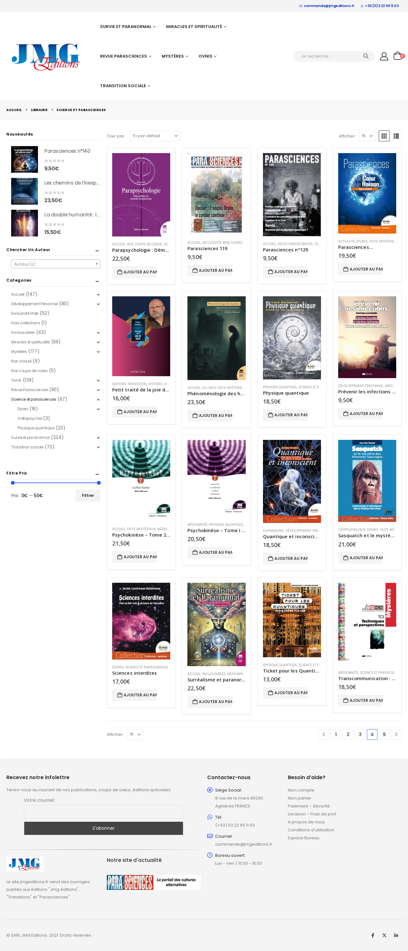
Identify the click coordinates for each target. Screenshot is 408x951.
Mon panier (299, 798)
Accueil (118, 244)
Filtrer (88, 495)
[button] (384, 135)
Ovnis (205, 56)
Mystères (173, 56)
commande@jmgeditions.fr (326, 5)
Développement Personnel (360, 386)
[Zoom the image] (24, 860)
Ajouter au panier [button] (140, 272)
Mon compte (301, 790)
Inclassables (214, 674)
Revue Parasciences (123, 56)
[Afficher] (367, 135)
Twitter (384, 935)
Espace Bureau (303, 838)
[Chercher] (366, 56)
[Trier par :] (154, 135)
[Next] (396, 734)
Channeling (273, 530)
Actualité (346, 241)
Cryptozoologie (351, 529)
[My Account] (384, 56)
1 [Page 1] (336, 734)
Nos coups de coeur (144, 244)
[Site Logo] (46, 56)
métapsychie (30, 418)
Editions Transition (129, 384)
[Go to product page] (141, 194)
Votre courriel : (40, 800)
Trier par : (116, 136)
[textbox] (55, 264)
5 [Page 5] (384, 734)
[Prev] (323, 734)
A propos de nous (306, 822)
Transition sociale (123, 86)
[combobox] (55, 263)
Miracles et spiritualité (194, 27)
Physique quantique (280, 387)
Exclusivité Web (215, 242)
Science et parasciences (319, 387)
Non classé (21, 361)
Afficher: (347, 136)
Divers (362, 241)
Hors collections (25, 323)
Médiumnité (167, 529)
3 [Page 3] (360, 734)
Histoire (155, 384)
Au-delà (209, 387)
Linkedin (396, 935)
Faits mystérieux (383, 241)
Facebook (372, 935)
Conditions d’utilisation (311, 830)
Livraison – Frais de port (312, 814)
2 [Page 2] (347, 734)
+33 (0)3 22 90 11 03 (380, 5)
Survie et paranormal (125, 27)
